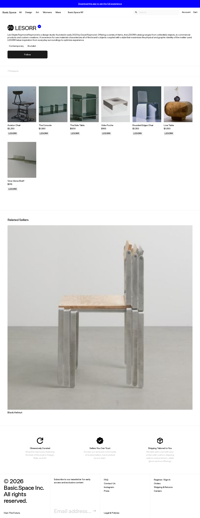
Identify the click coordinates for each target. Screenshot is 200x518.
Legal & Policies (111, 512)
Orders (157, 483)
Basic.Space (9, 12)
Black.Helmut (15, 412)
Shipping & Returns (163, 487)
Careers (158, 490)
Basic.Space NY (75, 12)
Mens (58, 12)
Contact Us (109, 483)
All (20, 12)
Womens (47, 12)
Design (28, 12)
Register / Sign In (162, 479)
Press (106, 490)
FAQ (106, 479)
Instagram (109, 487)
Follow (27, 54)
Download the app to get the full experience (100, 3)
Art (37, 12)
